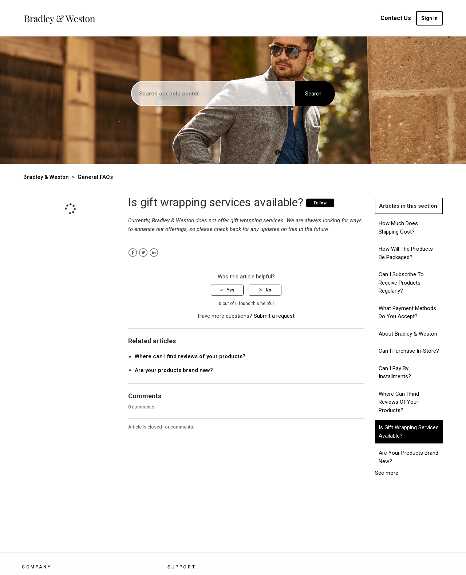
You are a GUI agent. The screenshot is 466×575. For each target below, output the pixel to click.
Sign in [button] (429, 18)
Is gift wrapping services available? (409, 431)
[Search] (214, 93)
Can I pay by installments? (395, 372)
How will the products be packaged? (406, 253)
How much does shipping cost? (398, 227)
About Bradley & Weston (408, 333)
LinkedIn (153, 252)
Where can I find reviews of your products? (190, 356)
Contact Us (395, 18)
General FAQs (95, 177)
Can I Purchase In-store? (409, 351)
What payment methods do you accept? (407, 312)
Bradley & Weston (46, 177)
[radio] (227, 290)
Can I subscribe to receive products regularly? (401, 282)
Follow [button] (320, 203)
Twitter (143, 252)
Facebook (132, 252)
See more (386, 473)
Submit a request (274, 316)
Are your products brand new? (174, 370)
